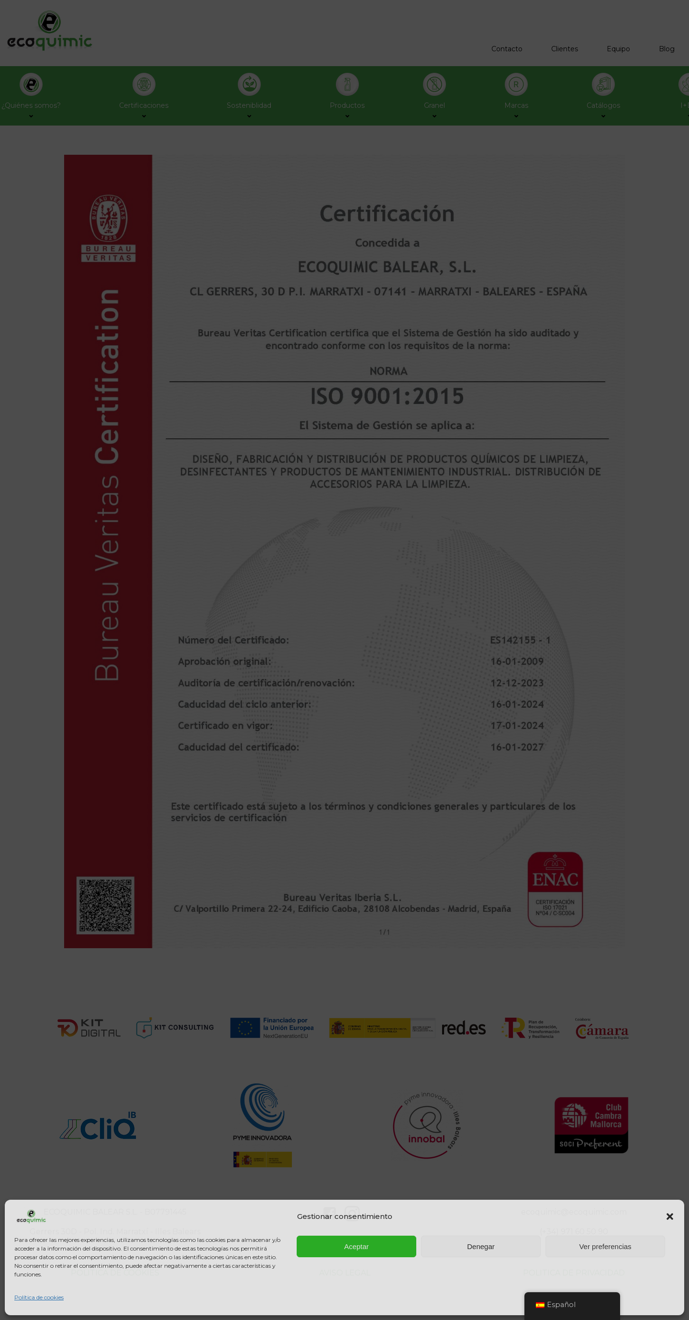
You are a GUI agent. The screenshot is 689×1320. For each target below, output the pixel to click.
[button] (670, 1216)
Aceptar (356, 1246)
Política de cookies (39, 1297)
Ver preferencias (605, 1246)
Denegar (481, 1246)
